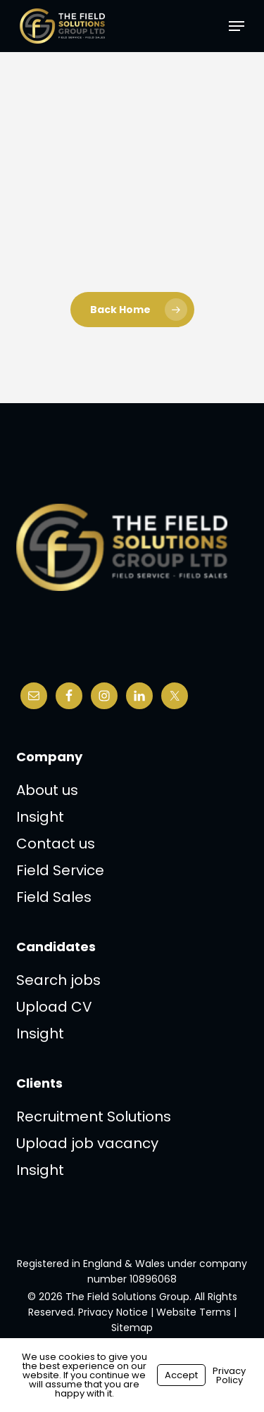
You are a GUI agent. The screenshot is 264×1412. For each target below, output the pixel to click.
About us (47, 790)
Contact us (55, 843)
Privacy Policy (229, 1375)
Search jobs (58, 980)
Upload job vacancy (87, 1143)
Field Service (60, 870)
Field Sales (54, 897)
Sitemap (132, 1328)
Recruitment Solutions (93, 1116)
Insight (40, 817)
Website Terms (193, 1312)
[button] (236, 26)
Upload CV (54, 1007)
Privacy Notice (113, 1312)
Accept (181, 1375)
